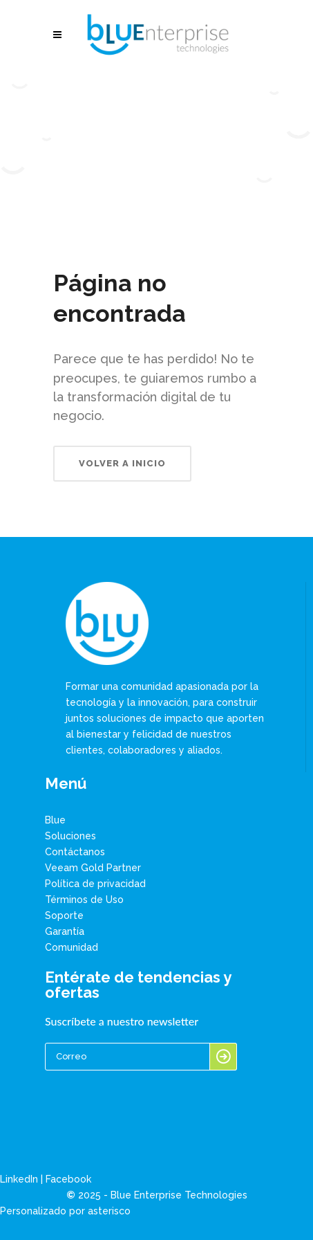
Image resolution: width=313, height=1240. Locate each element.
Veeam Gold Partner (93, 867)
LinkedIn (19, 1179)
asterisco (109, 1210)
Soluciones (70, 835)
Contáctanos (75, 851)
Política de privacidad (95, 883)
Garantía (64, 931)
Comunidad (71, 947)
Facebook (68, 1179)
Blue (55, 820)
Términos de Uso (84, 899)
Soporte (64, 915)
